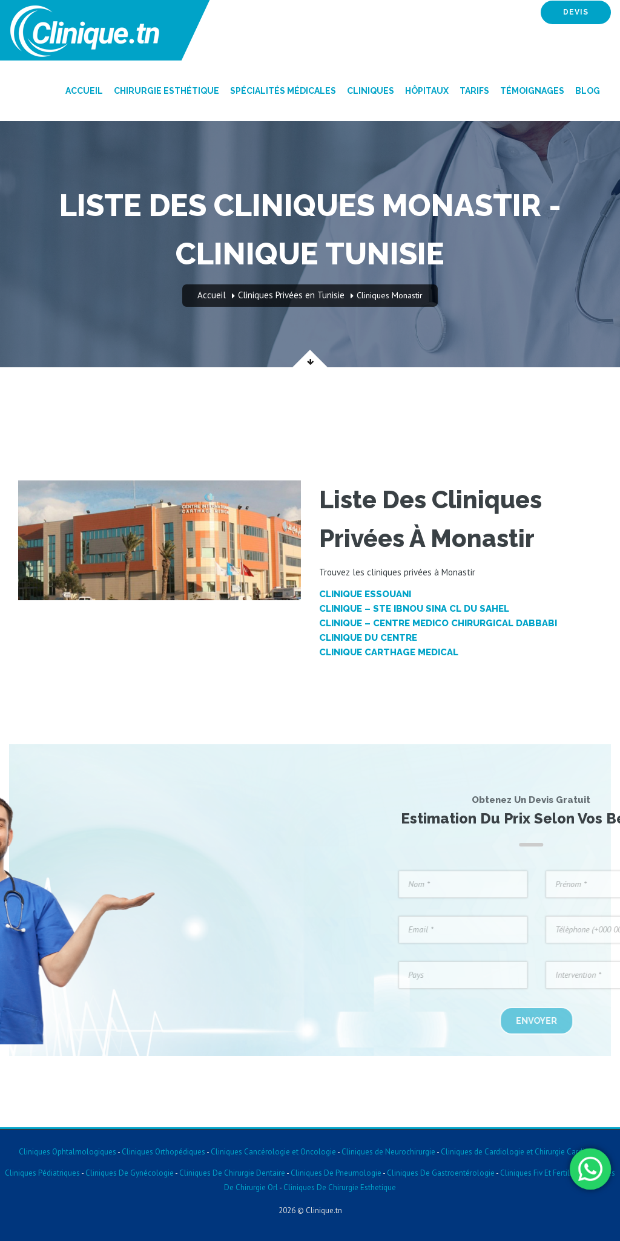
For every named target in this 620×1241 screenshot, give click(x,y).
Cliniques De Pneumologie (336, 1173)
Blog (587, 91)
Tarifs (474, 91)
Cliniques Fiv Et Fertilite (539, 1173)
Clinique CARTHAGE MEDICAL (388, 652)
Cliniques (370, 91)
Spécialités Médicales (283, 91)
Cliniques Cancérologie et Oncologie (272, 1152)
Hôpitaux (427, 91)
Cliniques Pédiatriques (42, 1173)
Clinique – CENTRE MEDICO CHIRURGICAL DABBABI (438, 623)
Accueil (84, 91)
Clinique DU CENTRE (368, 637)
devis (576, 12)
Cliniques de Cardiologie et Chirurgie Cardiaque (521, 1152)
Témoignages (532, 91)
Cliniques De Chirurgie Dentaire (232, 1173)
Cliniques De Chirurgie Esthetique (339, 1187)
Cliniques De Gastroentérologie (441, 1173)
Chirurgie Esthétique (166, 91)
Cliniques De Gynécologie (129, 1173)
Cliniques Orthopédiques (162, 1152)
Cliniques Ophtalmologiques (67, 1152)
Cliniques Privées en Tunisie (291, 295)
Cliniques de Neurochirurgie (388, 1152)
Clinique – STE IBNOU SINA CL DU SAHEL (414, 608)
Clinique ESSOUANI (365, 594)
